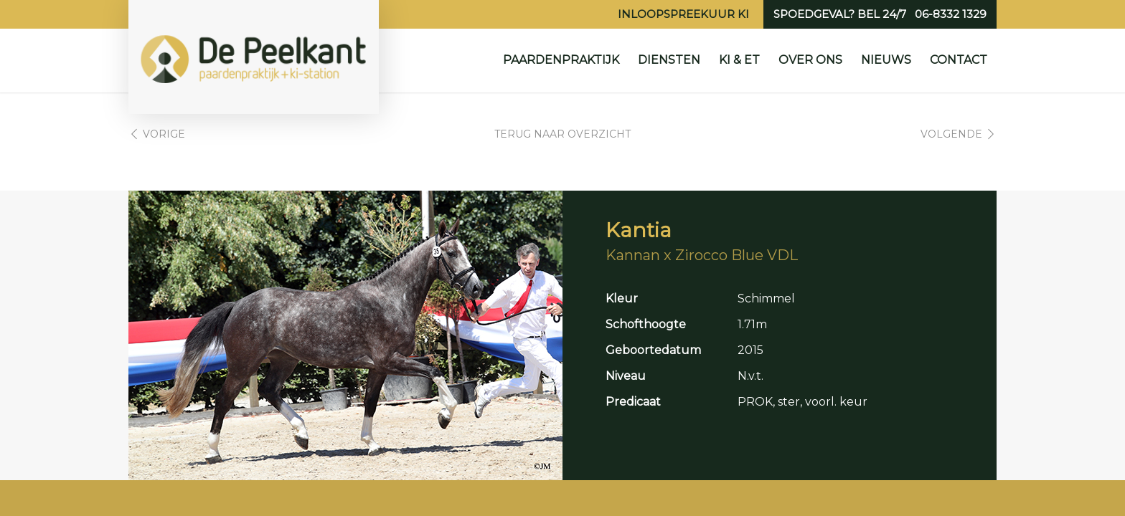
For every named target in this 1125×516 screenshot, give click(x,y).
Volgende (951, 134)
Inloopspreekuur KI (683, 14)
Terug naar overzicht (562, 134)
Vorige (164, 134)
